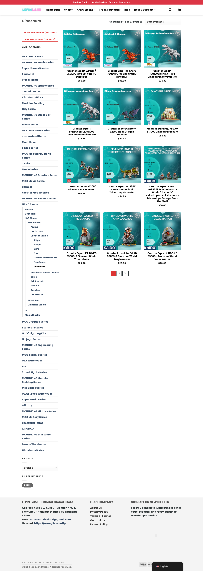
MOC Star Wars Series (36, 130)
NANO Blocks (86, 9)
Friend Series (30, 124)
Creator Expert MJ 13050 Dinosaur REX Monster (81, 188)
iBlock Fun (33, 300)
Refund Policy (99, 524)
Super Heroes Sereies (35, 68)
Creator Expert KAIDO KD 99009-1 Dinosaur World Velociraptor (162, 256)
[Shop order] (163, 22)
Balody (29, 209)
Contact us (50, 562)
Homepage (53, 9)
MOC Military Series (34, 417)
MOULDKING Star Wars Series (36, 436)
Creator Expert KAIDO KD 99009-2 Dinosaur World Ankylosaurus (122, 256)
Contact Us (97, 520)
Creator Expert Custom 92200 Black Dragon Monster (122, 131)
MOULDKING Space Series (38, 85)
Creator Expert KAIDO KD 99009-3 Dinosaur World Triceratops (82, 256)
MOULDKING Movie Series (38, 62)
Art (24, 366)
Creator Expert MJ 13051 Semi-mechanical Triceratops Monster (122, 189)
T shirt (26, 163)
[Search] (170, 10)
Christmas (37, 231)
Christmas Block (32, 97)
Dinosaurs (39, 266)
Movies (35, 285)
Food (36, 253)
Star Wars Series (32, 327)
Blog (127, 9)
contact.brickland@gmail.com (50, 519)
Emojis (37, 244)
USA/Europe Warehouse (37, 393)
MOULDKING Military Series (39, 411)
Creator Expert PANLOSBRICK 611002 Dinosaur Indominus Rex (162, 73)
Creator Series (39, 235)
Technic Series (31, 91)
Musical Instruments (45, 257)
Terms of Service (100, 516)
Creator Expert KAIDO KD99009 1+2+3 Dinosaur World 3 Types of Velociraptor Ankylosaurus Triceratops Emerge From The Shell (162, 194)
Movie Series (30, 169)
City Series (29, 109)
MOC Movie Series (33, 181)
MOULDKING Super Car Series (36, 117)
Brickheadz (37, 281)
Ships (36, 240)
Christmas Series (33, 450)
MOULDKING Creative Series (39, 175)
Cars (36, 248)
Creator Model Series (35, 192)
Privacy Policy (99, 512)
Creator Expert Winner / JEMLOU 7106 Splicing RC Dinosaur (81, 73)
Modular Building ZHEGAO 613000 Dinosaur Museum (162, 130)
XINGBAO (28, 428)
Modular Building (33, 103)
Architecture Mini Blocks (45, 272)
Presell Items (30, 80)
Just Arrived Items (34, 136)
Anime (34, 226)
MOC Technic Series (34, 355)
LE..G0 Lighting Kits (34, 333)
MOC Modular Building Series (36, 155)
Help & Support (144, 9)
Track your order (109, 9)
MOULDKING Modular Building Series (35, 380)
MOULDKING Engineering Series (37, 347)
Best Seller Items (32, 423)
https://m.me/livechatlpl (50, 523)
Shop (68, 9)
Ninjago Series (31, 339)
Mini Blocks (34, 222)
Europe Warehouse (34, 444)
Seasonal (28, 74)
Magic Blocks (32, 315)
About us (96, 508)
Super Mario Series (34, 399)
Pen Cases (39, 262)
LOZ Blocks (31, 218)
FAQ (61, 562)
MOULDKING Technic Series (39, 198)
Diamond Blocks (37, 304)
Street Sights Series (34, 372)
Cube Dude (37, 294)
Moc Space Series (33, 388)
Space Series (30, 148)
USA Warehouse (32, 360)
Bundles (35, 290)
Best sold (30, 213)
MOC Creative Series (35, 321)
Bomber (27, 187)
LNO (27, 310)
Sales (34, 276)
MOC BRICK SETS (32, 56)
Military (27, 405)
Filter (27, 485)
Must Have (29, 142)
